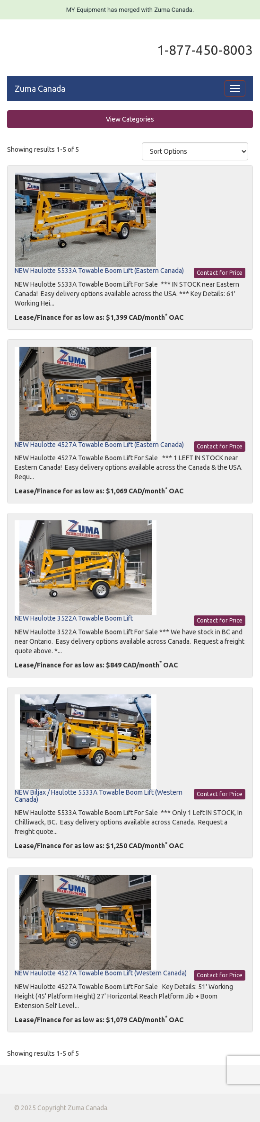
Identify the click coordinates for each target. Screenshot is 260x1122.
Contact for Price (220, 273)
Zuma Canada (40, 88)
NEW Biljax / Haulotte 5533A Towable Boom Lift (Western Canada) (98, 796)
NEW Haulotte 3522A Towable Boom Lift (74, 618)
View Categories (130, 119)
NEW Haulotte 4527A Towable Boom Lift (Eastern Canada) (99, 444)
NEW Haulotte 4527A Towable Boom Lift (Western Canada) (101, 973)
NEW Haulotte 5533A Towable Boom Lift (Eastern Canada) (99, 270)
